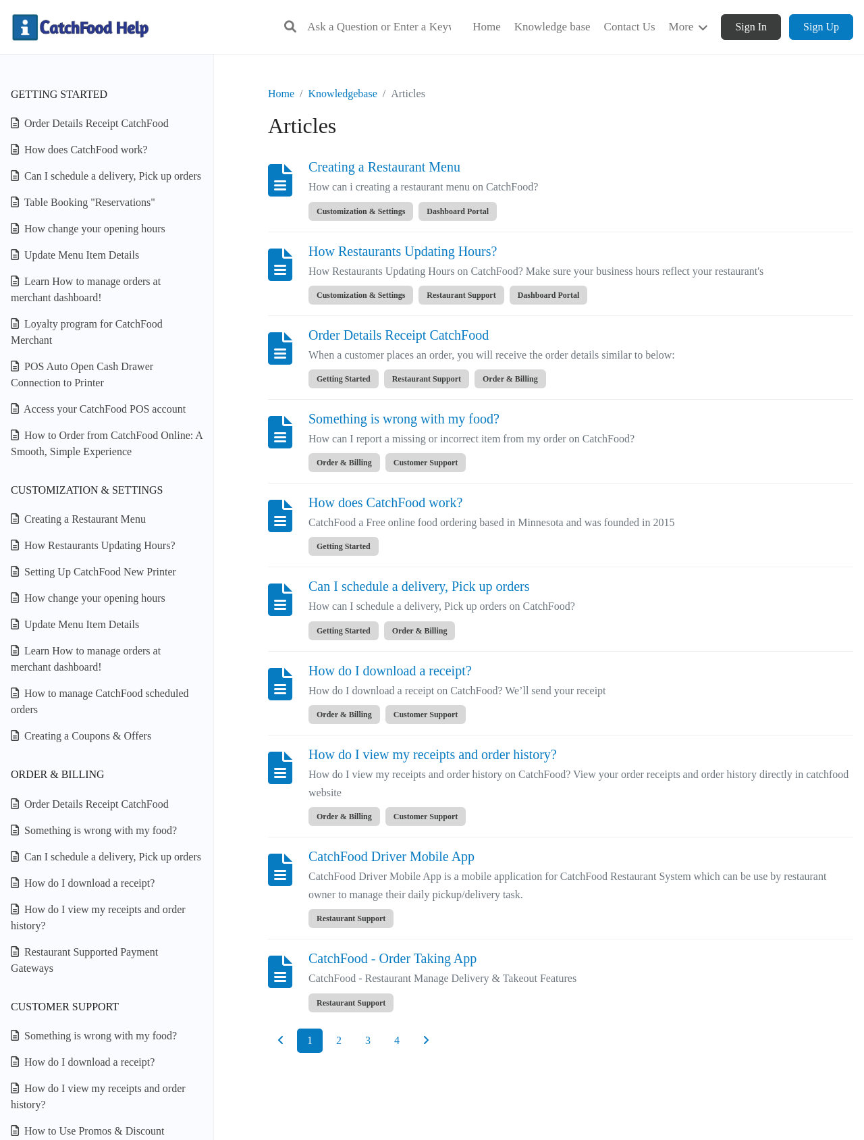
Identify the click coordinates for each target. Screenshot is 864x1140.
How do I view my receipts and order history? (98, 917)
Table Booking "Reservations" (83, 202)
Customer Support (65, 1006)
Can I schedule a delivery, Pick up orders (106, 176)
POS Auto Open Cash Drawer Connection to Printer (82, 374)
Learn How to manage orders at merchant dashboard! (86, 289)
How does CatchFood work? (79, 149)
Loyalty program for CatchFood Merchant (87, 332)
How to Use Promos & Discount (88, 1131)
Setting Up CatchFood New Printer (93, 571)
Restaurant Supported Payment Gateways (84, 960)
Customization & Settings (87, 490)
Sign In (751, 26)
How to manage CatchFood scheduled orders (100, 701)
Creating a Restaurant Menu (78, 519)
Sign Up (821, 26)
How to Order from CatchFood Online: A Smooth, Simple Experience (106, 443)
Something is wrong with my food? (94, 830)
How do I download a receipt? (83, 883)
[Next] (426, 1041)
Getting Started (59, 94)
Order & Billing (58, 774)
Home (281, 93)
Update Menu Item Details (75, 255)
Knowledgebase (342, 93)
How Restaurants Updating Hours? (93, 545)
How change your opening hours (88, 228)
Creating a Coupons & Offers (81, 736)
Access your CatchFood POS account (98, 409)
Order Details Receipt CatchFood (90, 123)
